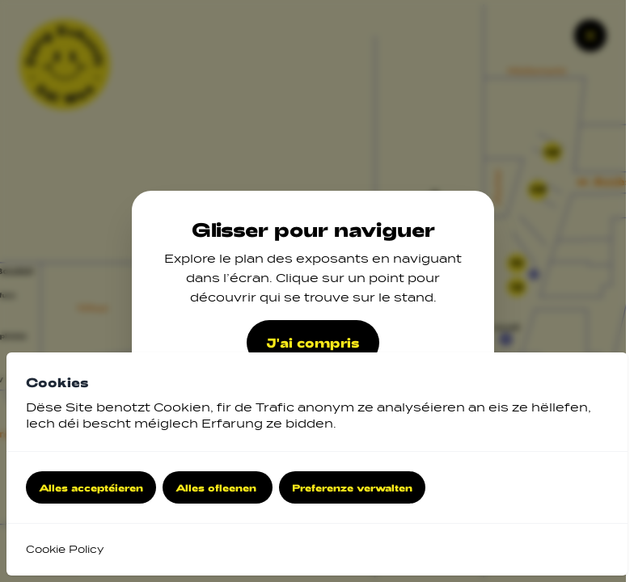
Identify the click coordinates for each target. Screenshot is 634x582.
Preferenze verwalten (352, 487)
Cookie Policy (65, 549)
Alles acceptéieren (91, 487)
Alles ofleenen (217, 487)
